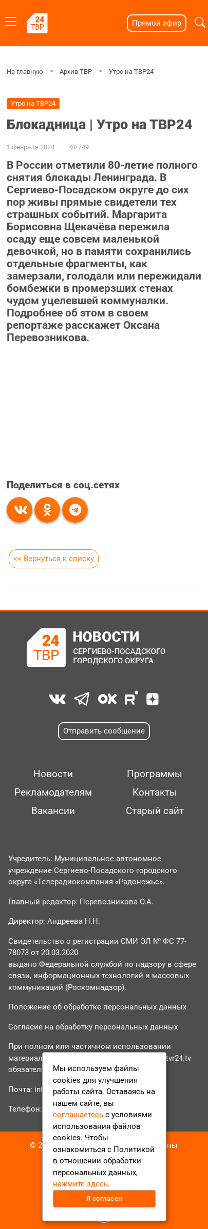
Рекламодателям (53, 792)
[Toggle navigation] (11, 20)
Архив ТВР (76, 71)
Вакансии (53, 811)
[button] (200, 23)
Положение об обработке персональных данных (97, 1007)
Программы (154, 774)
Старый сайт (155, 811)
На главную (25, 71)
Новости (53, 774)
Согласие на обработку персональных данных (93, 1027)
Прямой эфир (156, 23)
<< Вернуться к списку (53, 558)
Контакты (155, 792)
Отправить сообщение (104, 731)
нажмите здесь (80, 1183)
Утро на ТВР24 (131, 71)
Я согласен (104, 1198)
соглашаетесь (78, 1114)
